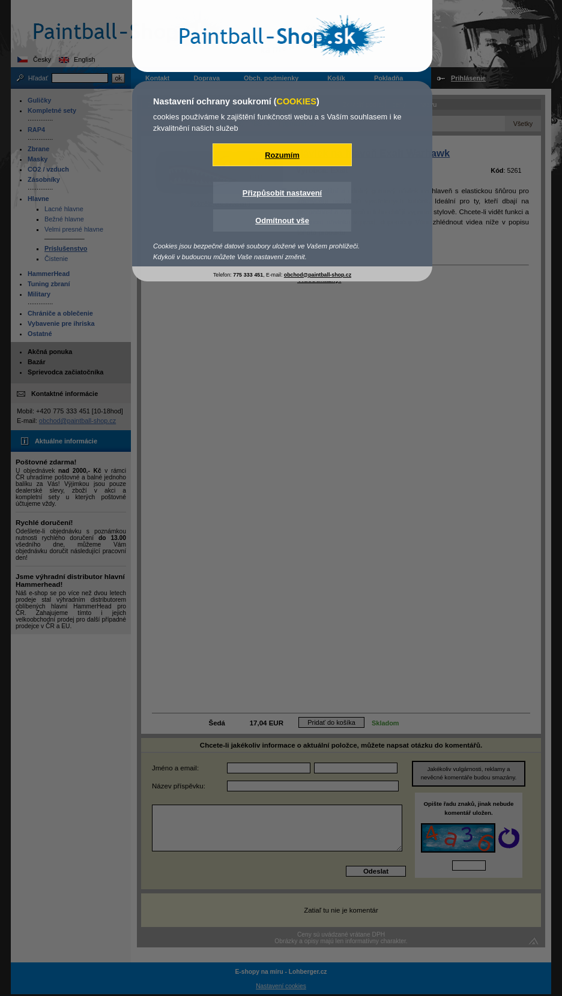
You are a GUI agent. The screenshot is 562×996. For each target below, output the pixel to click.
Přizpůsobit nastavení (282, 192)
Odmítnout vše (282, 220)
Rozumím (282, 155)
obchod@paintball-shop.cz (317, 275)
